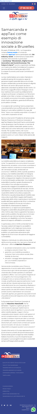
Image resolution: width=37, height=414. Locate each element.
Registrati (12, 4)
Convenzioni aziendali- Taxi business (13, 372)
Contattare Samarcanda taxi (11, 393)
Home (1, 23)
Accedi (3, 4)
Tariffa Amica (6, 375)
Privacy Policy (7, 388)
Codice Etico (6, 391)
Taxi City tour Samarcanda (10, 365)
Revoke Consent (6, 1)
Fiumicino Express (8, 386)
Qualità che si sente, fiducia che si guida (14, 362)
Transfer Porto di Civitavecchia (12, 367)
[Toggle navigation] (3, 8)
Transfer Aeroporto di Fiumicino (12, 370)
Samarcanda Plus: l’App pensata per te (14, 396)
